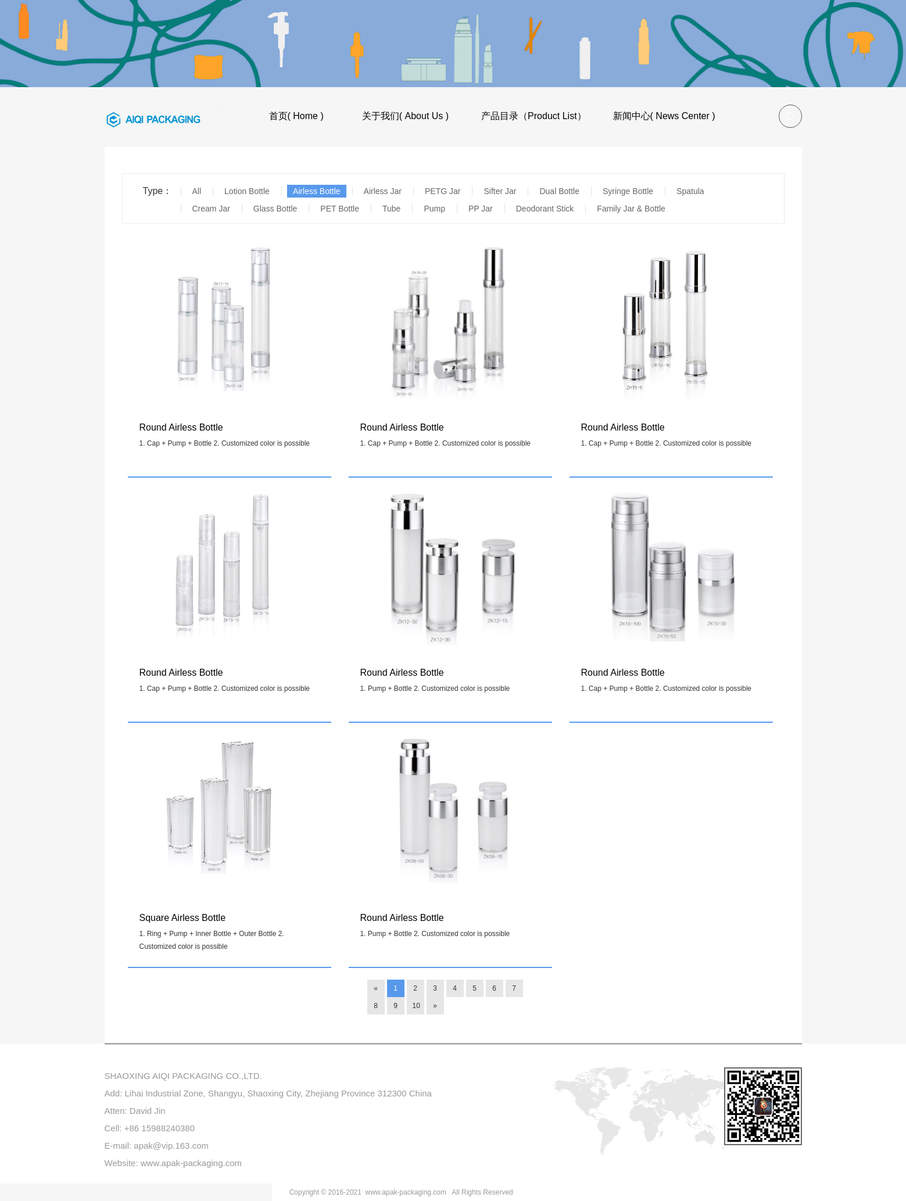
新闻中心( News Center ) (664, 116)
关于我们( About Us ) (405, 116)
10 (416, 1006)
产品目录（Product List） (533, 116)
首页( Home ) (296, 116)
